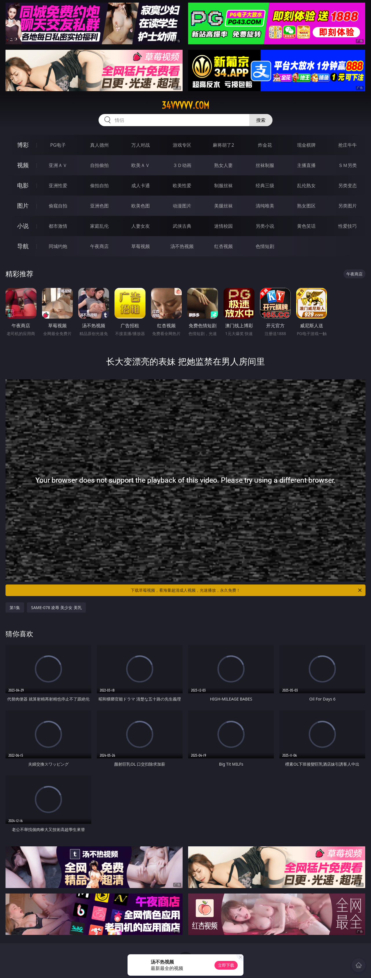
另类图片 (347, 206)
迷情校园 (223, 226)
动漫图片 (182, 206)
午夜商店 (99, 246)
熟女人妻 (223, 165)
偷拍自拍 (99, 185)
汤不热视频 (182, 246)
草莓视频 (140, 246)
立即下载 (226, 965)
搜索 (260, 120)
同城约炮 (58, 246)
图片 (23, 205)
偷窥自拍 (58, 206)
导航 (23, 246)
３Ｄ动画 (182, 165)
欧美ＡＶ (140, 165)
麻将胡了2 (223, 145)
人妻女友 (140, 226)
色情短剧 (265, 246)
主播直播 (306, 165)
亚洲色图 (99, 206)
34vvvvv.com (185, 105)
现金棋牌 (306, 145)
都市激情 (58, 226)
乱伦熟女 (306, 185)
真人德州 (99, 145)
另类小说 (265, 226)
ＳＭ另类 (347, 165)
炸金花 (265, 145)
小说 (23, 226)
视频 (23, 165)
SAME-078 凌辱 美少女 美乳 (56, 607)
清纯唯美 (265, 206)
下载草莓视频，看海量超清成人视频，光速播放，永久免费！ (247, 590)
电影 (23, 185)
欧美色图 (140, 206)
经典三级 (265, 185)
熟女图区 (306, 206)
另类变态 (347, 185)
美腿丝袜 (223, 206)
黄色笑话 (306, 226)
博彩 (23, 145)
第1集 (15, 607)
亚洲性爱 (58, 185)
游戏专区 (182, 145)
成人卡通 (140, 185)
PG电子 (58, 145)
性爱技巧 (347, 226)
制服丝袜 (223, 185)
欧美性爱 (182, 185)
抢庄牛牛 (347, 145)
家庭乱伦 (99, 226)
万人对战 (140, 145)
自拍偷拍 (99, 165)
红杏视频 (223, 246)
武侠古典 (182, 226)
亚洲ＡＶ (58, 165)
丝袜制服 (265, 165)
